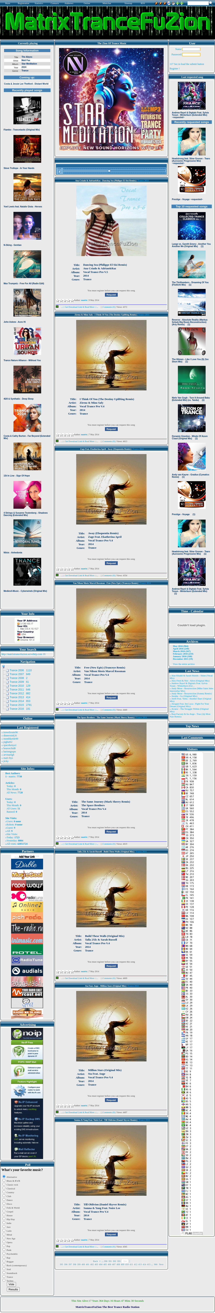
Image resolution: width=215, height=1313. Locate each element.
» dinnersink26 (9, 735)
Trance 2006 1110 (21, 670)
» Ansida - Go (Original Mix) (183, 696)
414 (144, 1264)
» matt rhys (7, 757)
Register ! (175, 68)
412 (136, 1264)
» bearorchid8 (8, 748)
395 (61, 1264)
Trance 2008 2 (19, 678)
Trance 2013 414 (20, 697)
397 (70, 1264)
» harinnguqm (8, 751)
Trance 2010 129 (20, 685)
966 (156, 1264)
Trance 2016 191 (20, 708)
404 (101, 1264)
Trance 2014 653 (20, 701)
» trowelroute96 (9, 732)
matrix (12, 776)
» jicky (5, 761)
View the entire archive (184, 664)
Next (161, 1264)
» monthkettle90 (9, 738)
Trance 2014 (142, 180)
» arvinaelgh (7, 754)
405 (105, 1264)
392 (114, 1261)
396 (66, 1264)
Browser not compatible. (27, 327)
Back (95, 1261)
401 (88, 1264)
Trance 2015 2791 (21, 704)
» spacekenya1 (8, 745)
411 (131, 1264)
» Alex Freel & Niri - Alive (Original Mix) (190, 680)
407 (114, 1264)
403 (96, 1264)
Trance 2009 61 (19, 681)
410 (127, 1264)
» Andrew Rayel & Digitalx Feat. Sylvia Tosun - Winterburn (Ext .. (189, 684)
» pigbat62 (6, 741)
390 (106, 1261)
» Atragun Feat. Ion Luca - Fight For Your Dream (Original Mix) (189, 705)
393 (119, 1261)
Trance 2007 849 (20, 674)
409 (123, 1264)
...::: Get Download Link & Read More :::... (78, 307)
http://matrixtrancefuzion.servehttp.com (21, 654)
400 (83, 1264)
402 (92, 1264)
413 (140, 1264)
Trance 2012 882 (20, 693)
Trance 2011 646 (20, 689)
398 (74, 1264)
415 (149, 1264)
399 (79, 1264)
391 (110, 1261)
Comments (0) (109, 307)
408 (118, 1264)
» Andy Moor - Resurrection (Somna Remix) (191, 693)
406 (109, 1264)
